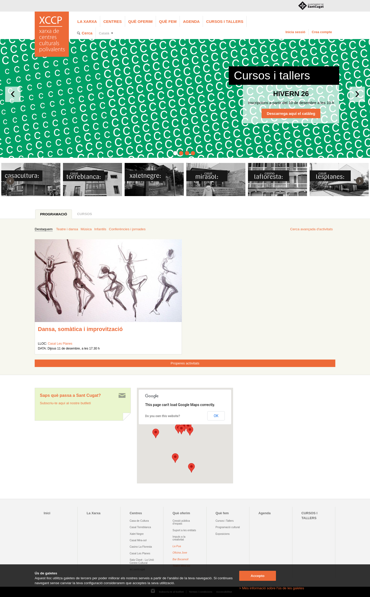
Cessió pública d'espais (181, 522)
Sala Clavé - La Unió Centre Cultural (142, 561)
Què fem (168, 21)
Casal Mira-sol (138, 540)
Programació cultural (228, 527)
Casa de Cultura (139, 520)
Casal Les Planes (60, 343)
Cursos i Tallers (225, 520)
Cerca (87, 33)
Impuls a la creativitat (179, 538)
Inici (47, 513)
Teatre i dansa (67, 229)
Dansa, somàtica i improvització (80, 329)
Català (104, 33)
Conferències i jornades (127, 229)
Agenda (191, 21)
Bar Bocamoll (180, 559)
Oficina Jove (180, 552)
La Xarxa (87, 21)
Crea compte (322, 32)
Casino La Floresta (141, 546)
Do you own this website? (162, 416)
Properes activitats (185, 363)
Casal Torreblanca (140, 527)
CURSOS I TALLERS (224, 21)
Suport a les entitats (184, 530)
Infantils (100, 229)
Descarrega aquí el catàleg (291, 113)
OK (216, 416)
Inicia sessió (295, 32)
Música (86, 229)
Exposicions (223, 533)
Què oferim (140, 21)
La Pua (177, 546)
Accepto (258, 576)
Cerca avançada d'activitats (311, 229)
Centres (112, 21)
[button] (190, 431)
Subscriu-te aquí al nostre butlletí (65, 403)
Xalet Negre (137, 533)
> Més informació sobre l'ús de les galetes (271, 588)
